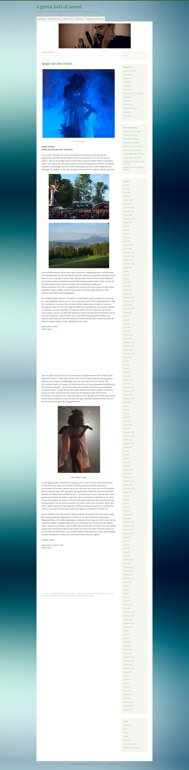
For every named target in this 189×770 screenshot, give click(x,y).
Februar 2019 (127, 515)
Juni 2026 (126, 185)
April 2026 (126, 193)
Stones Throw (78, 595)
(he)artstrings (127, 75)
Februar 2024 (127, 290)
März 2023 (126, 331)
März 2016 (126, 646)
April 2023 (126, 327)
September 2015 (129, 668)
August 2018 (127, 537)
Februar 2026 (127, 200)
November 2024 (128, 256)
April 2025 (126, 237)
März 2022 (126, 376)
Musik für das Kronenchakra (132, 146)
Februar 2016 (127, 650)
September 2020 (129, 444)
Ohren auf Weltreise (130, 108)
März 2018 (126, 556)
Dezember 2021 (128, 387)
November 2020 (128, 436)
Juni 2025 (126, 230)
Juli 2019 (126, 496)
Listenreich (127, 101)
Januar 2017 (127, 608)
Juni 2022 (126, 365)
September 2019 (129, 488)
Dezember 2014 (128, 702)
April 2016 (126, 642)
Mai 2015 (126, 683)
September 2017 (129, 578)
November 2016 (128, 616)
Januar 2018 (127, 563)
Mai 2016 (126, 638)
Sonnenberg (69, 595)
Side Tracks (127, 116)
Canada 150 (127, 82)
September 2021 (129, 399)
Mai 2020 (126, 459)
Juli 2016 (126, 631)
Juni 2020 (126, 455)
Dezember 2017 (128, 567)
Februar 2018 (127, 560)
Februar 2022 (127, 380)
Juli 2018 (126, 541)
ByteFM (125, 736)
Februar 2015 (127, 695)
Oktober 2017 (128, 575)
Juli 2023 (126, 316)
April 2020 (126, 462)
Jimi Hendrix (61, 595)
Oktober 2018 (128, 530)
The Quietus (127, 725)
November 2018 (128, 526)
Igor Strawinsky (51, 595)
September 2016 (129, 623)
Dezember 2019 (128, 477)
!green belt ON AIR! (129, 71)
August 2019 (127, 492)
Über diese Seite (54, 19)
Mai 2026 (126, 189)
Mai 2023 (126, 324)
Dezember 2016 (128, 612)
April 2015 (126, 687)
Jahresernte (127, 97)
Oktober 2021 (128, 395)
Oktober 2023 (128, 305)
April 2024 (126, 282)
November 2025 (128, 211)
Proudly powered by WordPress (80, 764)
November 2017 (128, 571)
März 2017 (126, 601)
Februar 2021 (127, 425)
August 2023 (127, 312)
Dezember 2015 (128, 657)
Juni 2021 (126, 410)
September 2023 (129, 309)
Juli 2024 (126, 271)
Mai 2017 (126, 593)
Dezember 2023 (128, 297)
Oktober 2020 (128, 440)
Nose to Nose (128, 105)
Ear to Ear (63, 593)
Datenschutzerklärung (94, 19)
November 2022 (128, 346)
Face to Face (70, 593)
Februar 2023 (127, 335)
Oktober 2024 (128, 260)
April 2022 (126, 372)
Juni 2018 (126, 545)
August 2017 (127, 582)
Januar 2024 (127, 294)
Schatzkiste (127, 112)
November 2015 (128, 661)
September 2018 (129, 533)
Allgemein (55, 593)
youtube (49, 329)
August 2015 (127, 672)
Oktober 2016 (128, 620)
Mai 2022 (126, 369)
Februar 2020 (127, 470)
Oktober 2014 (128, 709)
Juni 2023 (126, 320)
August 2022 (127, 357)
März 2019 (126, 511)
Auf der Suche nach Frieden (132, 158)
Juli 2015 (126, 676)
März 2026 (126, 196)
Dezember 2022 (128, 342)
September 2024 (129, 264)
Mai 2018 (126, 548)
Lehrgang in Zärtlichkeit (131, 143)
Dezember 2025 (128, 208)
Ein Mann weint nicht (130, 135)
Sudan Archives (89, 595)
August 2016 (127, 627)
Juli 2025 (126, 226)
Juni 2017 (126, 590)
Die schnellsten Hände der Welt (134, 154)
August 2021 (127, 402)
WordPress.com (113, 764)
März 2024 (126, 286)
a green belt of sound (59, 6)
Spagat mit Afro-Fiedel (56, 63)
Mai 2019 (126, 503)
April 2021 (126, 417)
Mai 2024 (126, 279)
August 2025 (127, 223)
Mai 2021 (126, 414)
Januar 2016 (127, 653)
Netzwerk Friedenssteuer (131, 748)
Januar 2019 (127, 518)
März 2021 (126, 421)
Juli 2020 (126, 451)
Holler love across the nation (133, 93)
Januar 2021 (127, 429)
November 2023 (128, 301)
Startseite (41, 19)
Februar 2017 (127, 605)
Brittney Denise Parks (102, 593)
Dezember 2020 (128, 432)
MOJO (125, 729)
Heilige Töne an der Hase (132, 131)
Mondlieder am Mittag (130, 139)
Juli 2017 (126, 586)
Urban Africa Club (129, 744)
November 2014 (128, 706)
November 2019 (128, 481)
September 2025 (129, 219)
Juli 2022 (126, 361)
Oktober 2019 (128, 485)
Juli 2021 (126, 406)
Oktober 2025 (128, 215)
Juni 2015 (126, 680)
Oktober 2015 (128, 665)
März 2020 (126, 466)
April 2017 (126, 597)
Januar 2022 (127, 384)
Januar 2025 (127, 249)
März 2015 (126, 691)
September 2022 (129, 354)
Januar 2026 (127, 204)
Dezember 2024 (128, 252)
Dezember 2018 (128, 522)
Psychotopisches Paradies (132, 150)
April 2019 (126, 507)
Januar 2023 (127, 339)
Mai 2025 (126, 234)
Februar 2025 (127, 245)
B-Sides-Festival (89, 593)
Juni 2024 (126, 275)
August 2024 (127, 267)
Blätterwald (68, 19)
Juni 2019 (126, 500)
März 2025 (126, 241)
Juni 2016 (126, 635)
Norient (125, 733)
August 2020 (127, 447)
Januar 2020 (127, 473)
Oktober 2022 (128, 350)
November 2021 (128, 391)
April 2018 (126, 552)
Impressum (79, 19)
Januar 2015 (127, 698)
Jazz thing (126, 740)
